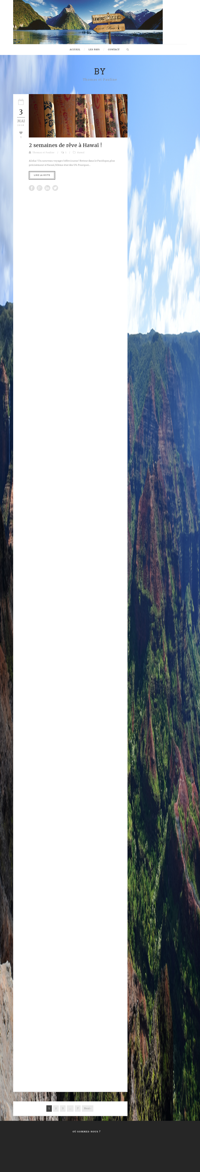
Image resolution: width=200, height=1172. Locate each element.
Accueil (75, 49)
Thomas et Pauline (43, 152)
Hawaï (81, 152)
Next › (87, 1108)
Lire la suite (42, 175)
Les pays (94, 49)
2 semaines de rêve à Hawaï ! (65, 145)
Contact (114, 49)
